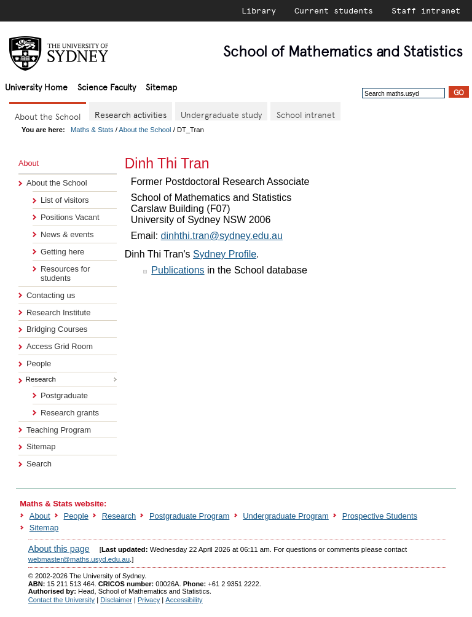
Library (259, 10)
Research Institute (58, 312)
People (38, 363)
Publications (177, 270)
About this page (59, 549)
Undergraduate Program (286, 516)
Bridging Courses (56, 329)
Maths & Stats (92, 129)
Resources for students (65, 273)
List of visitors (64, 200)
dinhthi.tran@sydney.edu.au (222, 235)
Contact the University (61, 599)
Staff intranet (425, 10)
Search (39, 463)
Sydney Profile (224, 254)
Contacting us (50, 295)
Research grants (70, 412)
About (40, 516)
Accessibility (183, 599)
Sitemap (161, 86)
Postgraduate (64, 395)
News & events (67, 234)
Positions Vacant (70, 217)
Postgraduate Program (189, 516)
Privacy (149, 599)
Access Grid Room (59, 346)
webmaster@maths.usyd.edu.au (79, 559)
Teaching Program (58, 429)
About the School (145, 129)
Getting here (62, 251)
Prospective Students (379, 516)
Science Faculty (106, 86)
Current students (333, 10)
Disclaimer (116, 599)
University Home (36, 86)
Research (119, 516)
